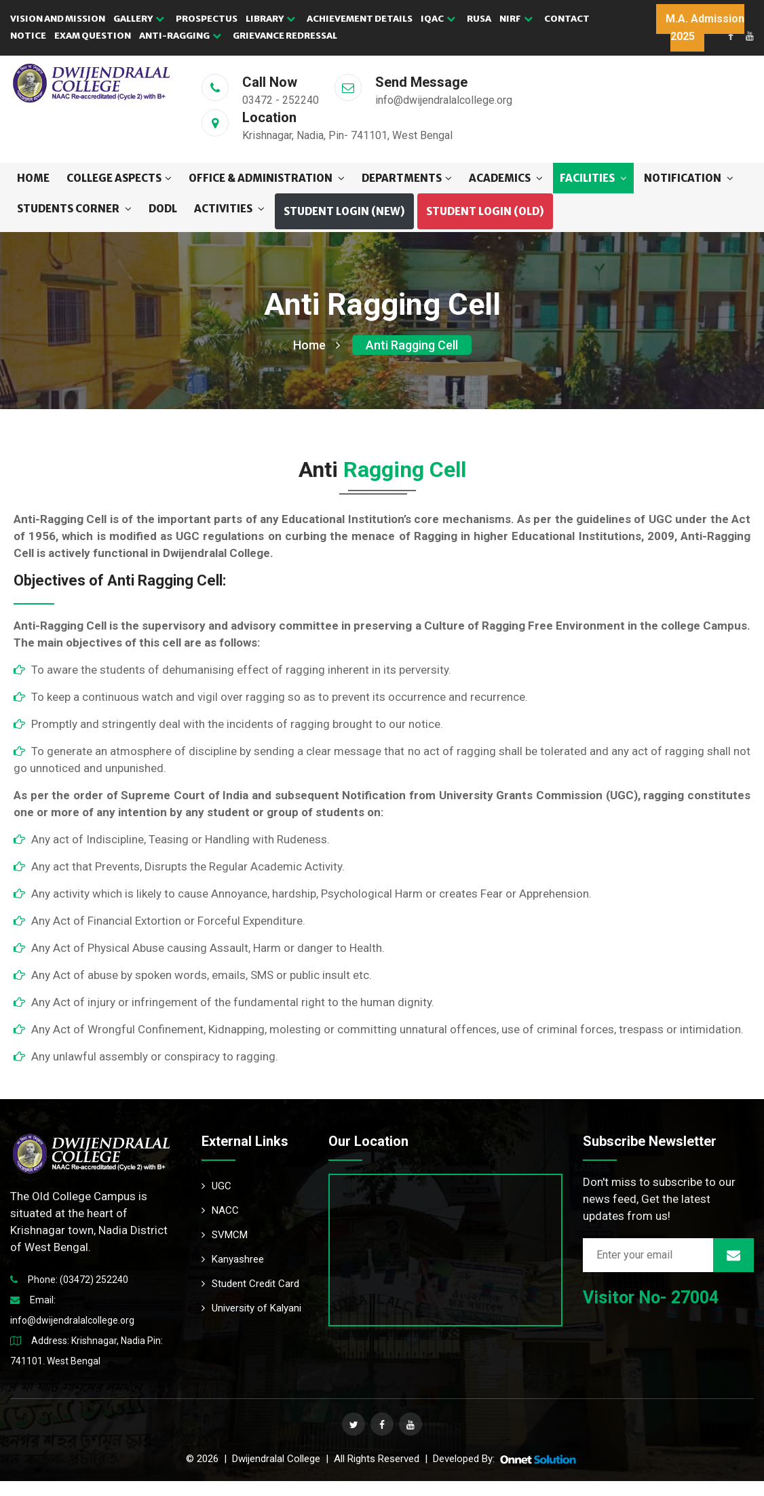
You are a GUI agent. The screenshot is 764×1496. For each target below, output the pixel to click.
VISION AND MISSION (57, 18)
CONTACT (567, 18)
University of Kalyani (251, 1308)
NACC (220, 1210)
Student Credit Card (250, 1284)
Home (33, 178)
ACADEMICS (506, 178)
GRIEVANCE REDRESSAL (285, 35)
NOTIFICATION (688, 178)
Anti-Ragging (180, 35)
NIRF (516, 18)
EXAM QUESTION (92, 35)
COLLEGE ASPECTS (119, 178)
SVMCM (225, 1235)
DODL (163, 208)
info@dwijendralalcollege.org (72, 1320)
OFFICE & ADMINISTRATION (267, 178)
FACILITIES (593, 178)
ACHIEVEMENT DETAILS (360, 18)
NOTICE (28, 35)
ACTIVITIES (229, 208)
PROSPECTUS (206, 18)
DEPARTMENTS (407, 178)
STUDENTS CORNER (74, 208)
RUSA (479, 18)
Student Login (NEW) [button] (344, 211)
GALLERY (138, 18)
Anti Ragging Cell (412, 345)
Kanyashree (233, 1259)
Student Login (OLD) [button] (485, 211)
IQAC (438, 18)
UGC (216, 1186)
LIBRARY (270, 18)
